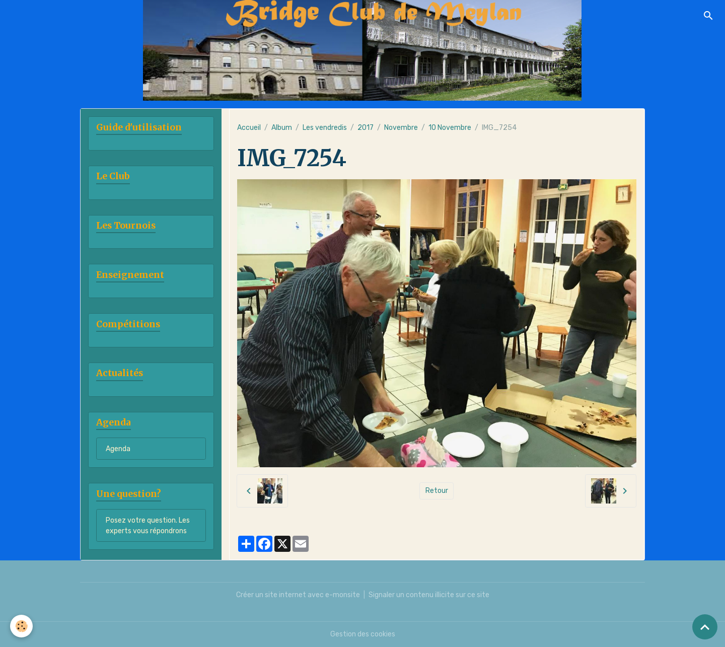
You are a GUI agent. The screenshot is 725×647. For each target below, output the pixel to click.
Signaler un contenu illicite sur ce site (429, 595)
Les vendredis (325, 127)
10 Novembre (449, 127)
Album (281, 127)
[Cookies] (21, 626)
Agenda (118, 449)
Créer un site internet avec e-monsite (298, 595)
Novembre (401, 127)
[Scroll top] (704, 626)
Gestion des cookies (362, 634)
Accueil (249, 127)
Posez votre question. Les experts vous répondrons (148, 525)
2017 (365, 127)
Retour (436, 490)
